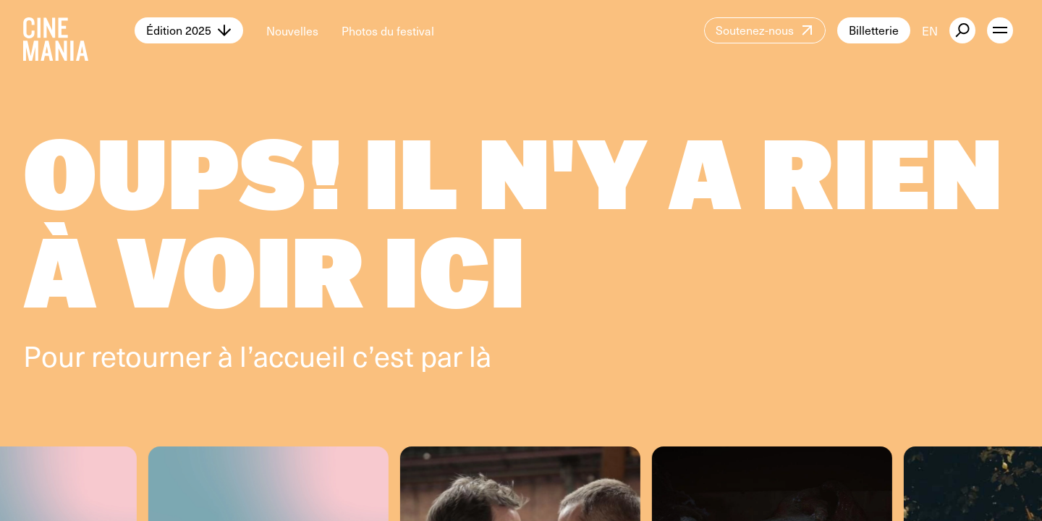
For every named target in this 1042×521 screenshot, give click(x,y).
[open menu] (1000, 30)
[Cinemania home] (79, 30)
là (480, 355)
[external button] (962, 30)
